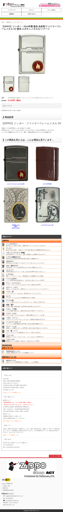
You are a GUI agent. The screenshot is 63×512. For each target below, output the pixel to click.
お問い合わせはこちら (9, 504)
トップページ (11, 10)
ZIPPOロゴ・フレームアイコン (14, 22)
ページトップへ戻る (55, 456)
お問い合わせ (31, 14)
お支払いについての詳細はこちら (12, 392)
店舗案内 (11, 14)
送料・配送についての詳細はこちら (12, 421)
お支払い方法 (6, 486)
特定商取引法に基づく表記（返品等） (11, 110)
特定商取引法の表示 (8, 490)
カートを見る (51, 10)
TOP (2, 22)
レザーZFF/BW (47, 183)
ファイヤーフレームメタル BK (16, 183)
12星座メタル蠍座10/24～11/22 (16, 226)
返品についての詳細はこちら (11, 435)
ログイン (31, 10)
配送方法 (5, 488)
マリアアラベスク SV (47, 225)
